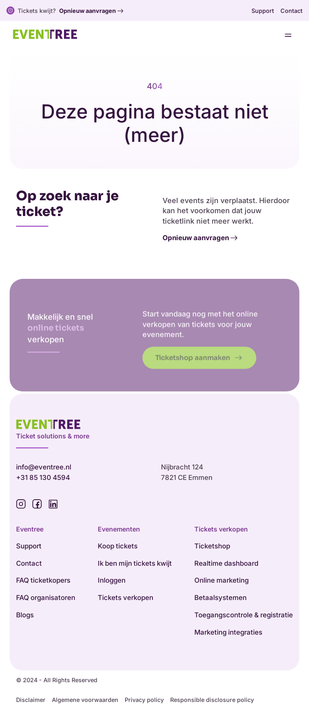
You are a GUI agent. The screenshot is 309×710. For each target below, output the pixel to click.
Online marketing (221, 580)
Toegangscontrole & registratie (243, 615)
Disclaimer (30, 699)
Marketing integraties (228, 632)
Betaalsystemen (220, 598)
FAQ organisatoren (45, 598)
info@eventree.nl (43, 467)
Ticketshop (212, 546)
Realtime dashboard (226, 563)
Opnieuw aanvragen (91, 11)
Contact (291, 10)
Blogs (25, 615)
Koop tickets (118, 546)
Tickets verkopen (125, 598)
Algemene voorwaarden (85, 699)
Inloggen (112, 580)
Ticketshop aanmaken (198, 369)
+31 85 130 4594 (43, 477)
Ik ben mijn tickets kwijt (135, 563)
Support (262, 10)
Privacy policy (144, 699)
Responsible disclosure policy (212, 699)
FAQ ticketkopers (43, 580)
